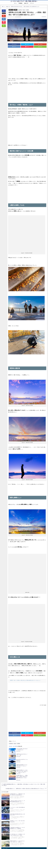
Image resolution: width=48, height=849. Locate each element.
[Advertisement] (18, 93)
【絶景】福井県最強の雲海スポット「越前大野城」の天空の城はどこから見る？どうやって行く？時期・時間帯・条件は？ (23, 769)
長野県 (16, 9)
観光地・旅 (26, 3)
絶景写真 (11, 743)
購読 (4, 841)
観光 (15, 743)
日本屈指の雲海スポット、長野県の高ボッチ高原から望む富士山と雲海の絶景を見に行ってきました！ (25, 772)
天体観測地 (20, 3)
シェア (4, 11)
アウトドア (32, 3)
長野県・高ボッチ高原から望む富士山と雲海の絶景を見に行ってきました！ (25, 680)
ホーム (15, 3)
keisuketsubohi (44, 16)
